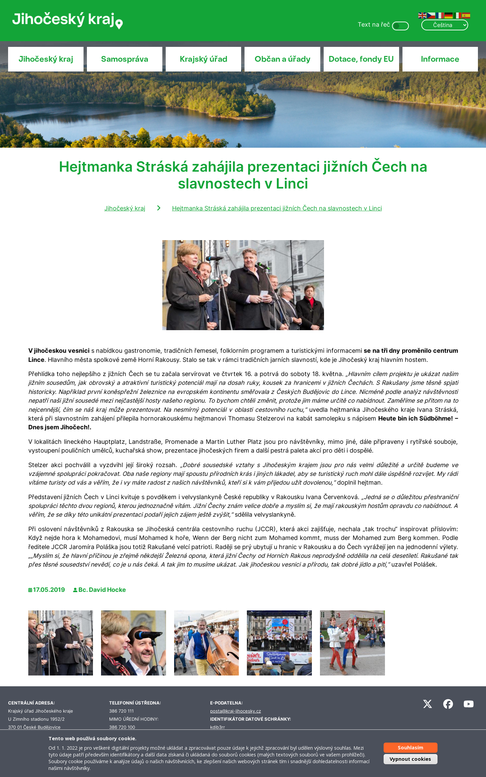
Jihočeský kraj (46, 59)
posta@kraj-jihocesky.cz (235, 711)
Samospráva (124, 59)
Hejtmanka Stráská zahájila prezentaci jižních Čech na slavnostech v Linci (277, 208)
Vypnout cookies (410, 759)
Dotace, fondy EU (361, 59)
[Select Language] (444, 25)
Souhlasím (410, 747)
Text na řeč (374, 24)
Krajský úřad (203, 59)
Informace (440, 59)
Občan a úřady (283, 59)
